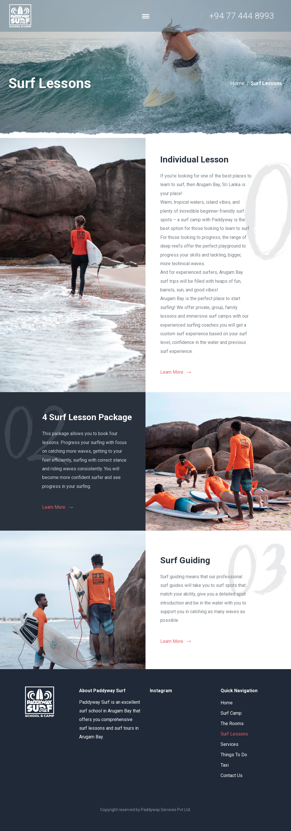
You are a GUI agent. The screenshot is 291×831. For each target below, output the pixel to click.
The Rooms (232, 723)
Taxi (225, 765)
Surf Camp (231, 713)
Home (237, 83)
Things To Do (234, 754)
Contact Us (231, 775)
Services (229, 744)
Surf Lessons (234, 734)
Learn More (171, 372)
